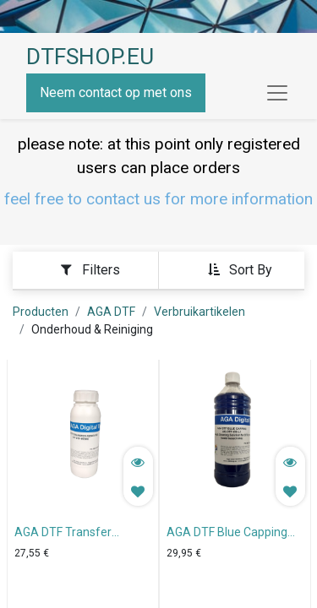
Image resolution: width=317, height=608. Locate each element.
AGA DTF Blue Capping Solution (227, 533)
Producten (40, 311)
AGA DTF (111, 311)
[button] (240, 270)
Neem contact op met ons (116, 92)
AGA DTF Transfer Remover (63, 533)
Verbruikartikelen (199, 311)
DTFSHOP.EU (90, 56)
